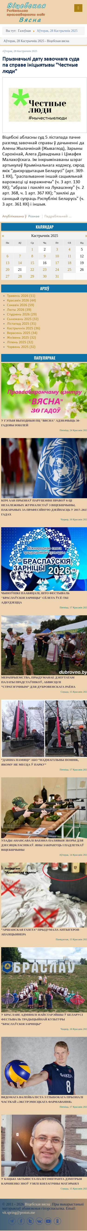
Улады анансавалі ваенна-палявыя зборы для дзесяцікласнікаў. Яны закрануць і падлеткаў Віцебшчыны (42, 845)
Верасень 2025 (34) (22, 333)
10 (57, 256)
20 (7, 270)
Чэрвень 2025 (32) (21, 347)
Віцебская (26, 5)
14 (20, 263)
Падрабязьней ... (57, 216)
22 (32, 270)
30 (44, 276)
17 (57, 263)
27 (7, 276)
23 (44, 270)
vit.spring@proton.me (18, 1213)
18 (69, 263)
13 (7, 263)
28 (20, 276)
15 (32, 263)
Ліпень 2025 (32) (20, 342)
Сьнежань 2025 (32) (23, 319)
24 (57, 270)
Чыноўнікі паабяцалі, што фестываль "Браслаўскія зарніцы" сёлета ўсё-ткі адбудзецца (35, 597)
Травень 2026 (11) (21, 296)
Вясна (30, 19)
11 (69, 256)
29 (32, 276)
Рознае (33, 216)
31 (57, 276)
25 (69, 270)
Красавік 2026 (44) (21, 300)
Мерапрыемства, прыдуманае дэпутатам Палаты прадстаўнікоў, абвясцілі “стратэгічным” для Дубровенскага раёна (38, 682)
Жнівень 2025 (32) (21, 338)
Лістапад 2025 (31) (21, 324)
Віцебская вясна (37, 1204)
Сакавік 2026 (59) (20, 305)
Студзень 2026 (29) (22, 314)
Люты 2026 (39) (19, 310)
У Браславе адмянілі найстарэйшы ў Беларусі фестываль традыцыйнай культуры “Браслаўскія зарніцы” (42, 1019)
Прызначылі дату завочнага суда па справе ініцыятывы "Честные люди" (40, 65)
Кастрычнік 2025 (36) (23, 328)
